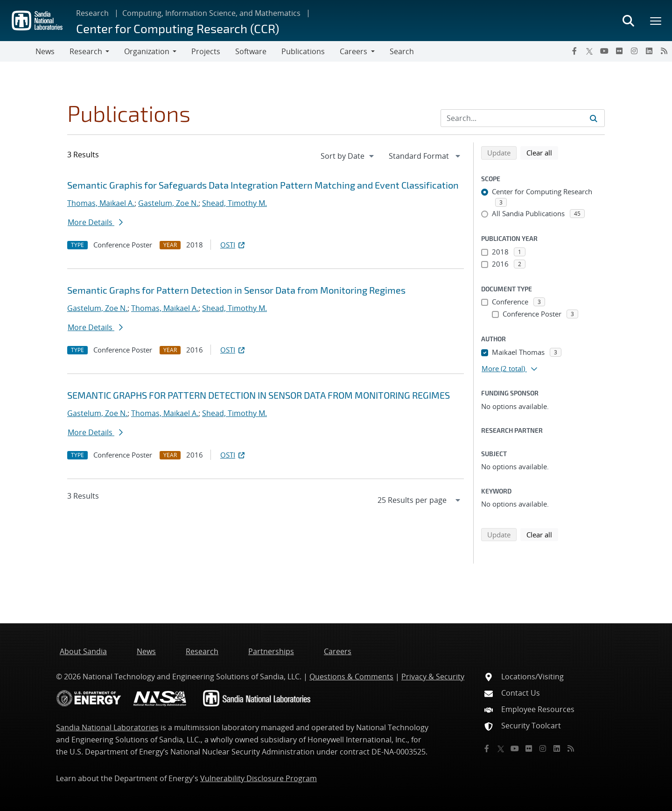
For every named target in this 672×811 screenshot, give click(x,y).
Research (92, 13)
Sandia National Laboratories (107, 727)
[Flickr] (619, 51)
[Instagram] (634, 51)
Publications (303, 51)
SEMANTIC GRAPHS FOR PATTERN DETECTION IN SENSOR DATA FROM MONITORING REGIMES (258, 395)
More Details (95, 222)
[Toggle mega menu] (656, 20)
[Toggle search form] (628, 20)
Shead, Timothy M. (234, 203)
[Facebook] (574, 51)
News (45, 51)
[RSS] (664, 51)
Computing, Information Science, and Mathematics (211, 13)
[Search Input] (523, 118)
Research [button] (86, 51)
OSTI (233, 244)
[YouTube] (604, 51)
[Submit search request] (593, 118)
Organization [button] (146, 51)
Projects (205, 51)
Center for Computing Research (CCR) (177, 28)
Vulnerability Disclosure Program (258, 778)
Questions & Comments (351, 676)
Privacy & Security (432, 676)
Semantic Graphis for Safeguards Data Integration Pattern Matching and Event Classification (263, 184)
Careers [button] (353, 51)
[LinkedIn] (649, 51)
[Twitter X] (589, 51)
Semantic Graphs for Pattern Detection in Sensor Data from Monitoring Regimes (236, 290)
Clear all (542, 152)
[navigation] (348, 156)
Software (250, 51)
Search (402, 51)
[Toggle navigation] (17, 51)
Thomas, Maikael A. (100, 203)
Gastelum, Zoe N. (168, 203)
